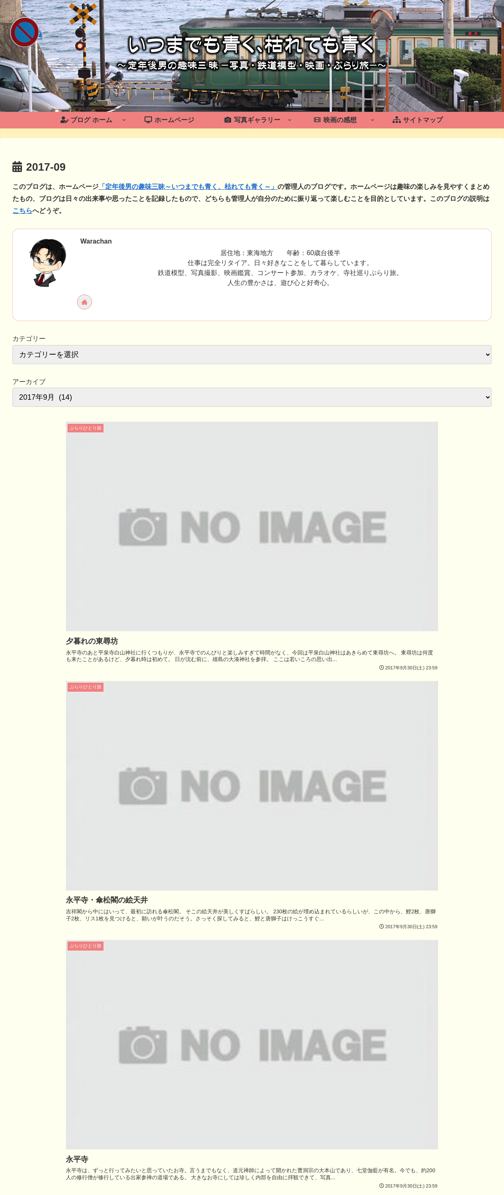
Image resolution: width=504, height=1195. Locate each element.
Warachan (96, 241)
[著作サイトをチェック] (84, 302)
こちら (22, 210)
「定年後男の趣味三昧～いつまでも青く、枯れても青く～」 (188, 186)
